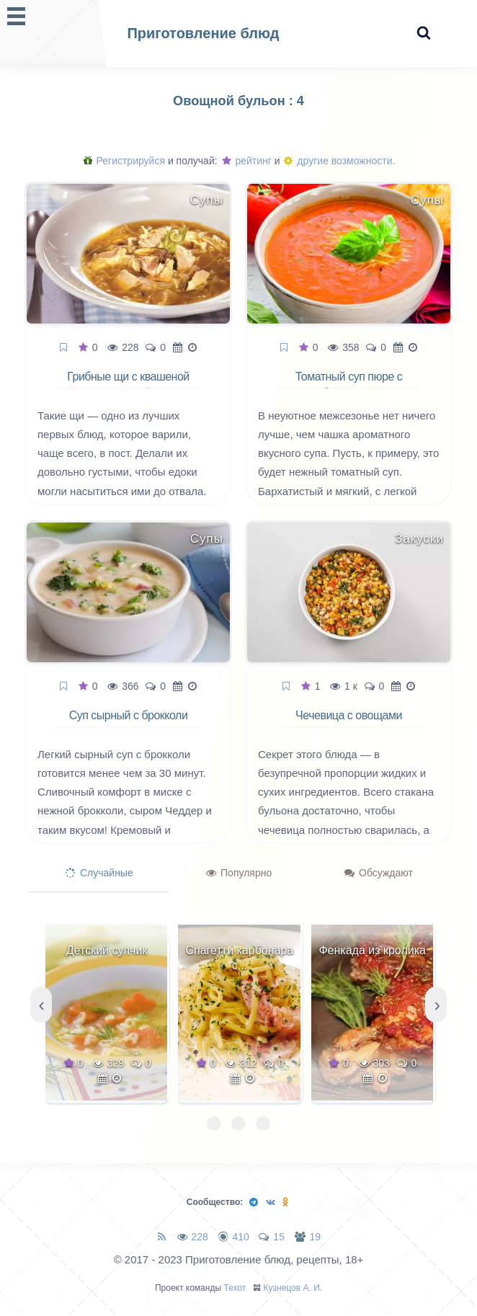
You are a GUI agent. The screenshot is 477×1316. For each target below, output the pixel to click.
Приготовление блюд (203, 33)
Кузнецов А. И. (293, 1288)
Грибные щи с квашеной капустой (128, 384)
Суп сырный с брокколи (128, 715)
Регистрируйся (124, 160)
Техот (234, 1288)
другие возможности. (339, 160)
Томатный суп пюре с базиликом (349, 384)
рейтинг (247, 160)
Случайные (99, 873)
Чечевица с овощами (348, 715)
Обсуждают (378, 873)
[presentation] (41, 1005)
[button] (214, 1123)
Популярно (239, 873)
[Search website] (423, 33)
